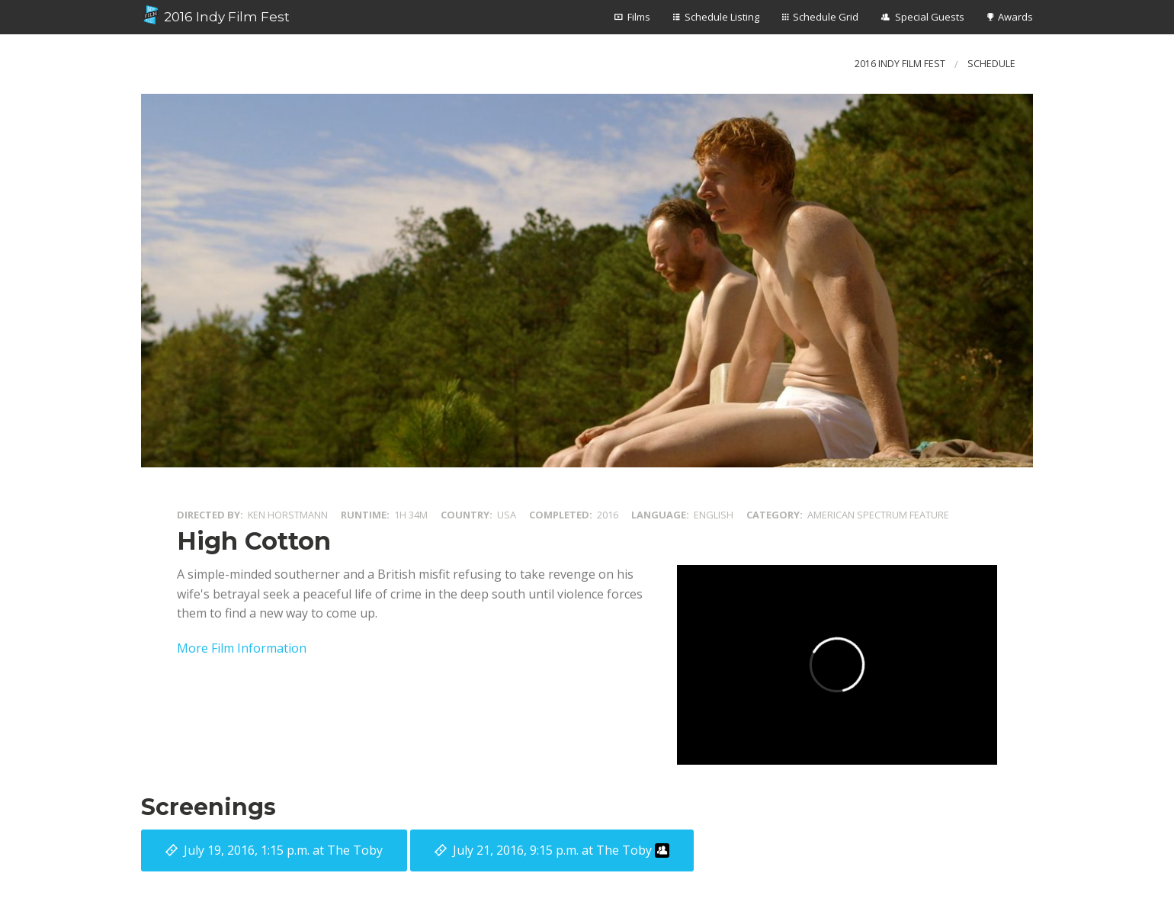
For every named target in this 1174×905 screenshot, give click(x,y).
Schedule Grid (825, 17)
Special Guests (929, 17)
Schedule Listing (722, 17)
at (283, 850)
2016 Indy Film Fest (215, 15)
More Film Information (241, 648)
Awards (1015, 17)
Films (638, 17)
